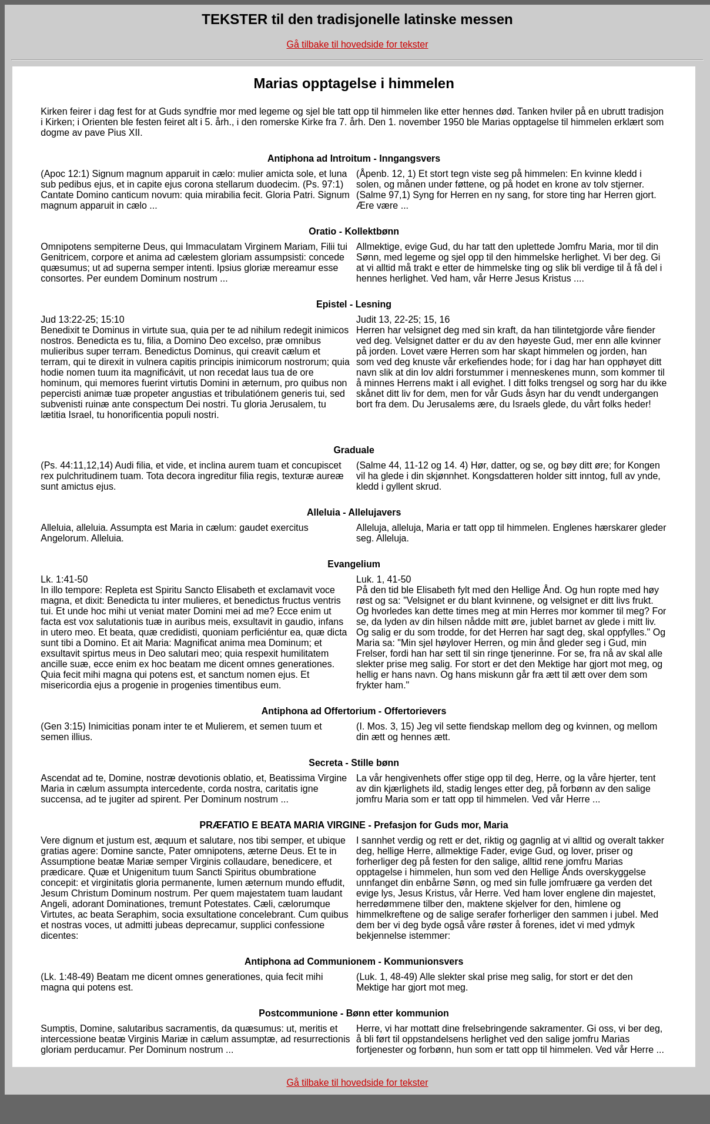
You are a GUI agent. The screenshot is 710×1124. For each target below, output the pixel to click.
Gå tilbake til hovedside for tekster (357, 44)
